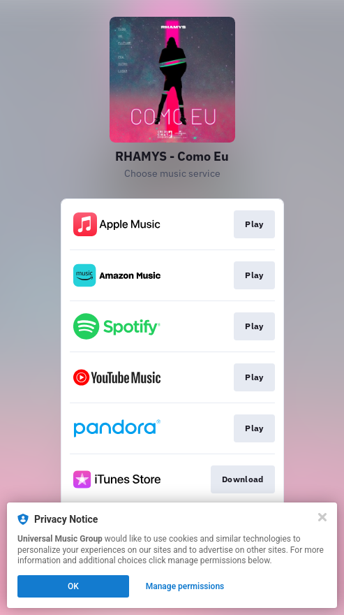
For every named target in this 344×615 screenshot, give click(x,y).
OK (73, 586)
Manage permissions (185, 586)
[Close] (322, 517)
